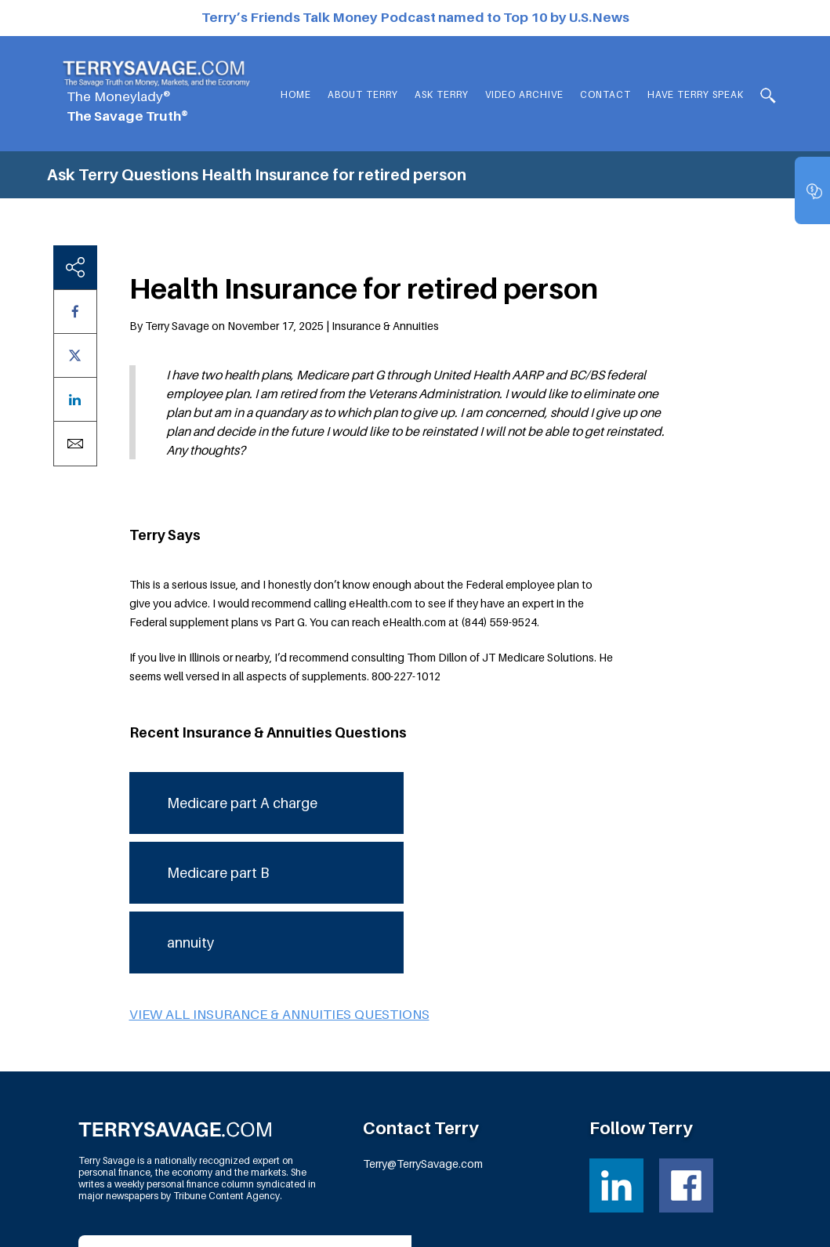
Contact (605, 94)
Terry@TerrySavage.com (423, 1047)
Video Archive (524, 94)
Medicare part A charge (242, 687)
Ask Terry (442, 94)
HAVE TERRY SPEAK (695, 94)
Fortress (725, 1224)
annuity (190, 826)
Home (296, 94)
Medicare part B (218, 757)
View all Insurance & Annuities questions (279, 898)
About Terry (363, 94)
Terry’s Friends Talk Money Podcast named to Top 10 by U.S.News (415, 17)
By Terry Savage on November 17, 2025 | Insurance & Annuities (284, 209)
